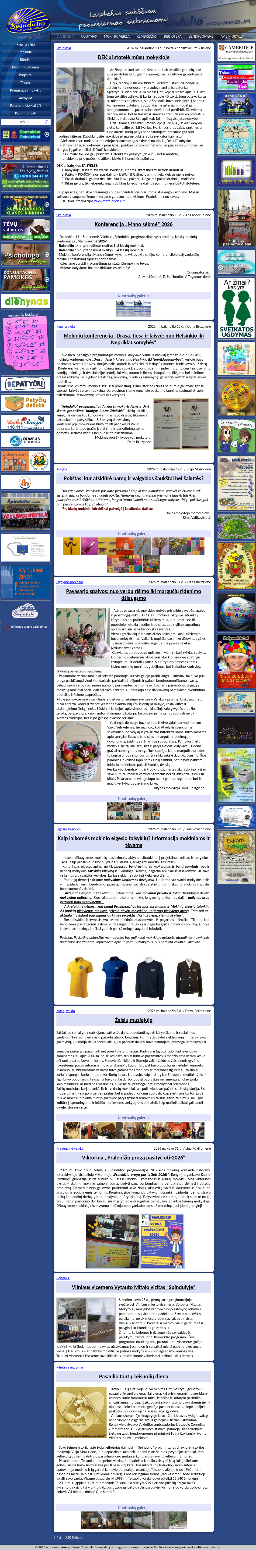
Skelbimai (63, 48)
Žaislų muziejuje (133, 1020)
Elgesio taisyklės (68, 829)
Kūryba (61, 469)
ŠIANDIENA (65, 36)
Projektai (25, 75)
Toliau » (77, 1538)
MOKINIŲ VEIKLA (117, 36)
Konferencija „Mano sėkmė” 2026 (134, 224)
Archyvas (25, 98)
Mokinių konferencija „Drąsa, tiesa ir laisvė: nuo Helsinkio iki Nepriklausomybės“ (134, 339)
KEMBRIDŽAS (147, 36)
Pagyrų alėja (26, 44)
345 (68, 1538)
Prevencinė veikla (69, 1148)
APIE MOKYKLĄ (232, 36)
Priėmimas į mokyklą (25, 90)
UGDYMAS (89, 36)
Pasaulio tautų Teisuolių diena (133, 1376)
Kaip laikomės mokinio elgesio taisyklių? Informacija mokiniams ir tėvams (134, 841)
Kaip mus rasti (25, 113)
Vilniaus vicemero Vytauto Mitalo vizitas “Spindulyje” (133, 1287)
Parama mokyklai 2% (25, 105)
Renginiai (25, 52)
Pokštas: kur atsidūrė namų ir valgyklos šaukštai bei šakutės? (134, 478)
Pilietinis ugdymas (25, 67)
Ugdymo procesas (69, 582)
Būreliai (25, 59)
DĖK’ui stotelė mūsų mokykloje (134, 57)
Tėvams (25, 82)
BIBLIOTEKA (173, 36)
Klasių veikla (65, 1011)
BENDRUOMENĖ (201, 36)
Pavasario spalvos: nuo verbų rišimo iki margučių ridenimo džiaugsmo (133, 594)
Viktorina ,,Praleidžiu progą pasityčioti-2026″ (133, 1157)
